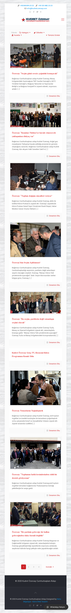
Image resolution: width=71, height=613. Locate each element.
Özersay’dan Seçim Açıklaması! (26, 262)
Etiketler (39, 33)
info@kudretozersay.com (37, 8)
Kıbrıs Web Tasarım (40, 602)
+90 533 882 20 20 (45, 6)
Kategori (25, 33)
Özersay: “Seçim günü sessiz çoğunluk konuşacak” (35, 73)
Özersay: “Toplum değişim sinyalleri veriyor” (32, 196)
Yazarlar (17, 35)
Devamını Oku (54, 96)
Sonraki (50, 567)
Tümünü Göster (52, 35)
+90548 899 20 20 (27, 6)
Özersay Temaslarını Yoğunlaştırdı (27, 410)
